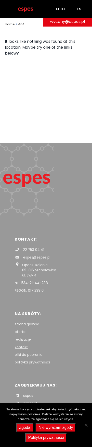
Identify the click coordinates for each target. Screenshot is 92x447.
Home (10, 24)
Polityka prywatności (46, 437)
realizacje (23, 339)
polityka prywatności (32, 362)
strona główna (27, 324)
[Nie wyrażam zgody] (85, 425)
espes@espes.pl (32, 257)
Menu (60, 9)
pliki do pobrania (28, 354)
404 (21, 24)
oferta (20, 331)
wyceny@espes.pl (67, 21)
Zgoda (24, 427)
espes (24, 395)
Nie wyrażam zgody (56, 427)
